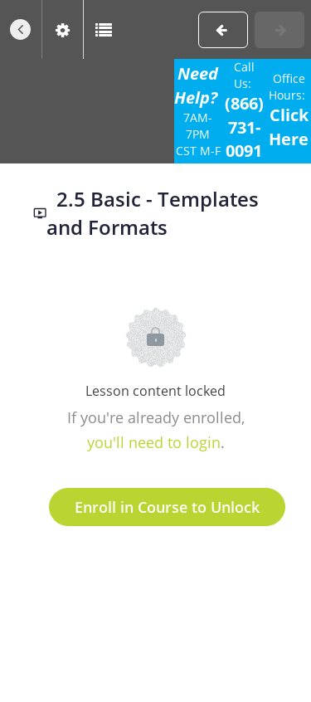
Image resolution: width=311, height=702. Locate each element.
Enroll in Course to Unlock (167, 507)
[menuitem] (62, 29)
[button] (20, 29)
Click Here (289, 127)
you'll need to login (154, 442)
